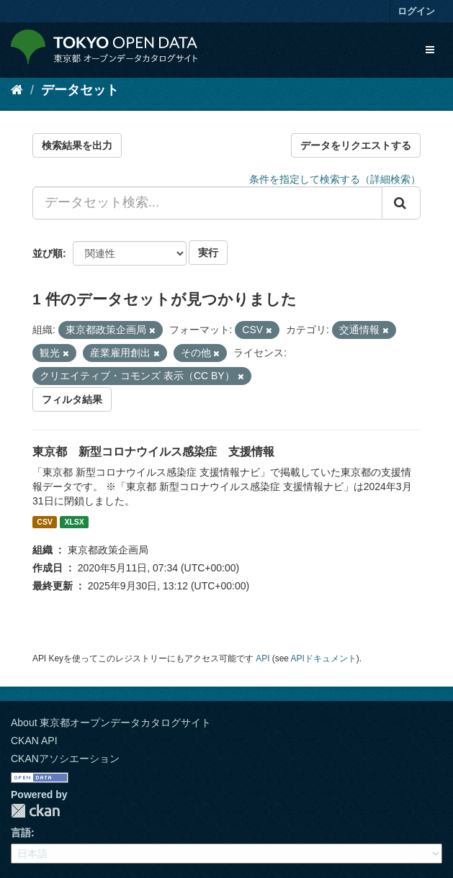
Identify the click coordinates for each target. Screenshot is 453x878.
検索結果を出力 (77, 145)
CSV (45, 521)
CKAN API (34, 740)
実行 (208, 252)
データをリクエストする (355, 145)
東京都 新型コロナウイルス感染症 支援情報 (153, 451)
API (262, 658)
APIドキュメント (323, 658)
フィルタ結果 (72, 399)
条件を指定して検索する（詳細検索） (335, 179)
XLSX (74, 521)
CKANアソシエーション (65, 758)
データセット (80, 90)
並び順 (47, 253)
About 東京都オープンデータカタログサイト (111, 722)
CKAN (35, 810)
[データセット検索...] (207, 203)
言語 (21, 832)
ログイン (416, 11)
